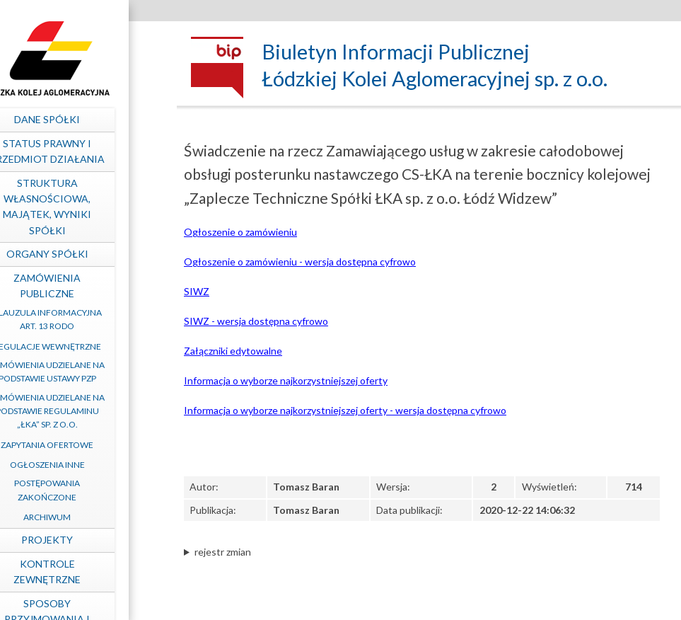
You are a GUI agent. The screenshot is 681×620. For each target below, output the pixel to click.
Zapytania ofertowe (81, 445)
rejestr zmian (222, 552)
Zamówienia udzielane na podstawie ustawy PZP (81, 372)
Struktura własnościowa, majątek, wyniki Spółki (81, 206)
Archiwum (81, 517)
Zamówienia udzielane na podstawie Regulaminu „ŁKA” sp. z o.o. (81, 411)
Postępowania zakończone (82, 490)
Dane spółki (82, 119)
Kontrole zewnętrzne (81, 571)
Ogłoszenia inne (81, 464)
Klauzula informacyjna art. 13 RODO (81, 319)
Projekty (81, 540)
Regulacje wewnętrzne (81, 346)
